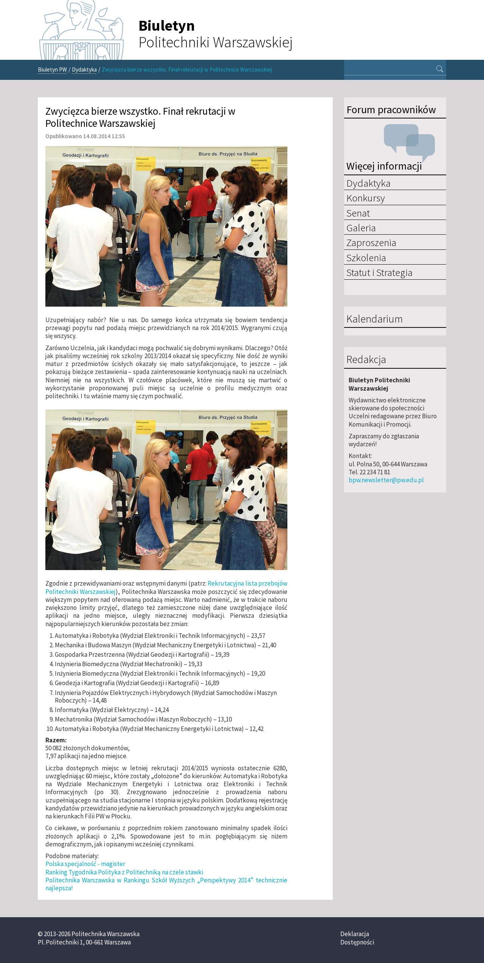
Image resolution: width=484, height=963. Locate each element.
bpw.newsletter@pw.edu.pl (386, 480)
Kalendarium (374, 319)
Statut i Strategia (379, 272)
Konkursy (365, 197)
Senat (358, 213)
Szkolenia (366, 257)
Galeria (361, 227)
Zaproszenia (371, 242)
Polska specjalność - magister (85, 864)
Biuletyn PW (52, 69)
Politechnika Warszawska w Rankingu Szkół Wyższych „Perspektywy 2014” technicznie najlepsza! (166, 884)
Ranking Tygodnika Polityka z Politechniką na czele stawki (124, 872)
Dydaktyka (84, 69)
